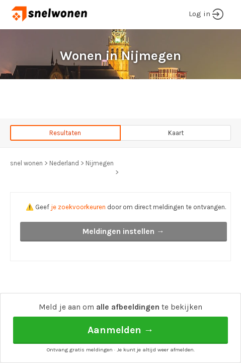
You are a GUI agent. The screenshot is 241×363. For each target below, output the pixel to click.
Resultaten (65, 133)
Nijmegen (100, 163)
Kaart (176, 133)
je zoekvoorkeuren (78, 207)
